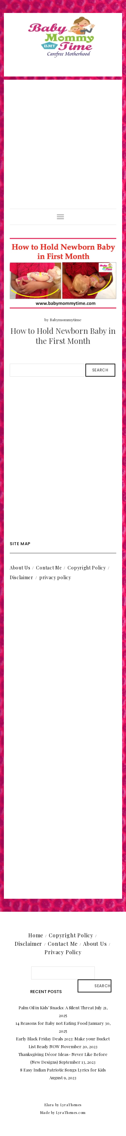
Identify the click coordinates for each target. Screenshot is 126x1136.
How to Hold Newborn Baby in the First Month (63, 335)
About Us (20, 568)
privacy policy (55, 577)
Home (35, 935)
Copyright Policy (87, 568)
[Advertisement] (63, 142)
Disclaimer (21, 577)
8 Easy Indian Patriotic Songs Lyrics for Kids (63, 1069)
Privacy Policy (62, 952)
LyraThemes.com (71, 1112)
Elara (49, 1104)
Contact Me (49, 568)
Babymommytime (66, 319)
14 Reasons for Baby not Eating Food (51, 1023)
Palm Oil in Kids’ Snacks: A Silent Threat (56, 1007)
